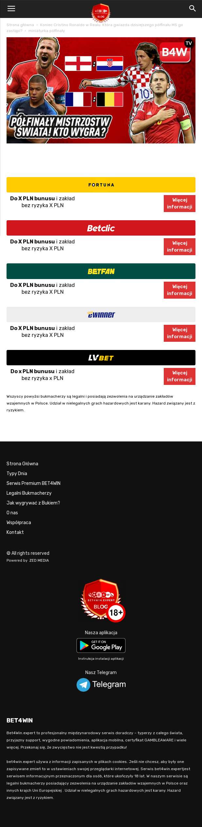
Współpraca (19, 522)
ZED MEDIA (39, 560)
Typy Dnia (17, 473)
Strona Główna (22, 464)
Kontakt (15, 532)
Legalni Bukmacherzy (29, 493)
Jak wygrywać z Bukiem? (33, 503)
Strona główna (20, 25)
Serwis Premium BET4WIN (33, 483)
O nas (12, 513)
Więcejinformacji (179, 203)
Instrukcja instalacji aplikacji (101, 659)
